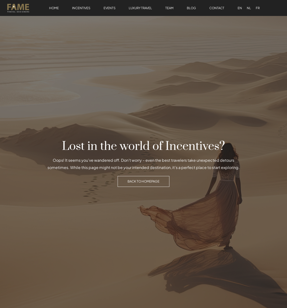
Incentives (81, 8)
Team (169, 8)
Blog (191, 8)
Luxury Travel (140, 8)
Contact (216, 8)
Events (109, 8)
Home (54, 8)
